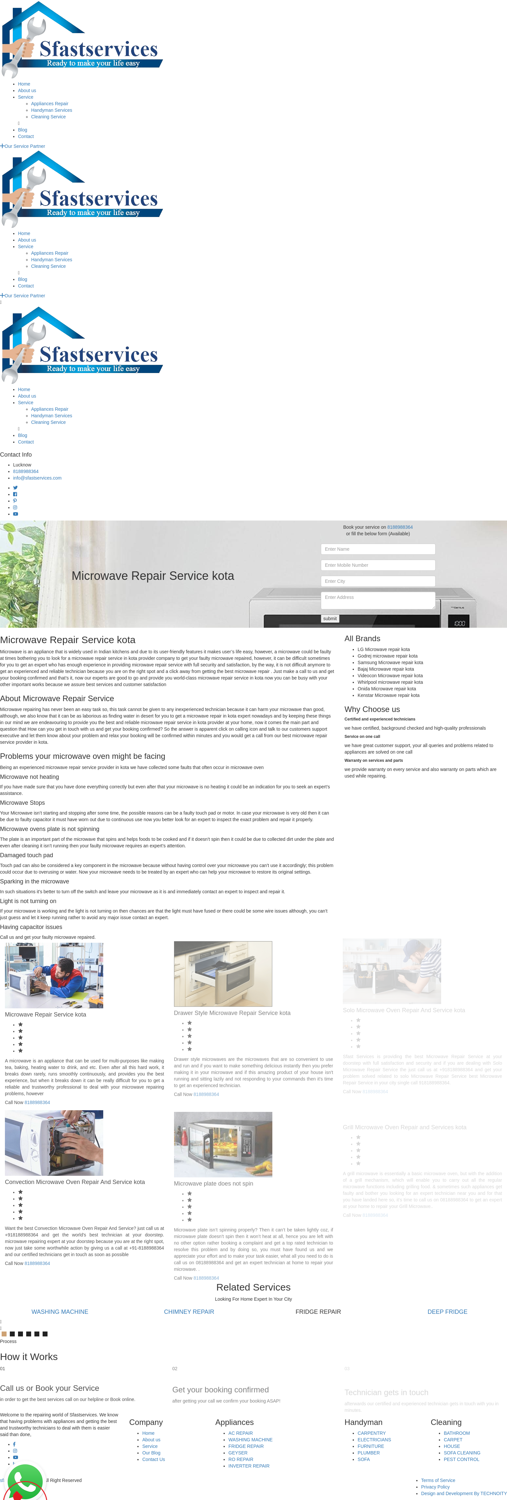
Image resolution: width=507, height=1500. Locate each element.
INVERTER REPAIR (249, 1466)
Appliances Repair (49, 103)
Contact (26, 136)
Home (24, 84)
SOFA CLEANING (462, 1452)
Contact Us (153, 1459)
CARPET (453, 1439)
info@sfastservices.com (37, 478)
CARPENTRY (372, 1433)
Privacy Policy (435, 1487)
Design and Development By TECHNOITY (464, 1493)
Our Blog (151, 1452)
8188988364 (26, 471)
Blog (22, 129)
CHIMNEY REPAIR (189, 1312)
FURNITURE (371, 1446)
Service (25, 97)
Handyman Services (51, 110)
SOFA (364, 1459)
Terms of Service (438, 1480)
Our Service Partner (22, 146)
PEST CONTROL (461, 1459)
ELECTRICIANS (374, 1439)
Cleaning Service (48, 116)
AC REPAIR (240, 1433)
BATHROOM (457, 1433)
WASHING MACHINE (59, 1312)
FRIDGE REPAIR (246, 1446)
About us (27, 90)
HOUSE (452, 1446)
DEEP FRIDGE (448, 1312)
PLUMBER (369, 1452)
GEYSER (237, 1452)
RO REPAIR (240, 1459)
